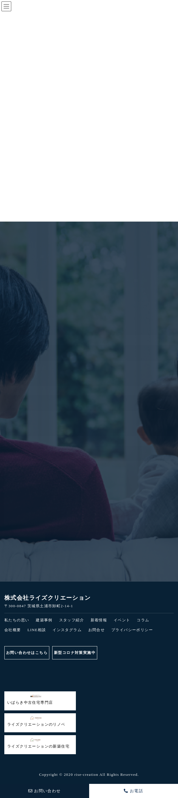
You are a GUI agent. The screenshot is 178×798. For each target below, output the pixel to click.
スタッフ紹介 (71, 620)
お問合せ (96, 630)
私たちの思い (16, 620)
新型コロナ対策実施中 (74, 652)
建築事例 (44, 620)
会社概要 (12, 630)
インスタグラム (67, 630)
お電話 (133, 791)
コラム (143, 620)
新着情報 (99, 620)
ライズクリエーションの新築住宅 (38, 743)
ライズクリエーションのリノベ (36, 721)
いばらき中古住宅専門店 (30, 699)
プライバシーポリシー (132, 630)
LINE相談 (36, 630)
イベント (122, 620)
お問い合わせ (44, 791)
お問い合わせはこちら (27, 652)
